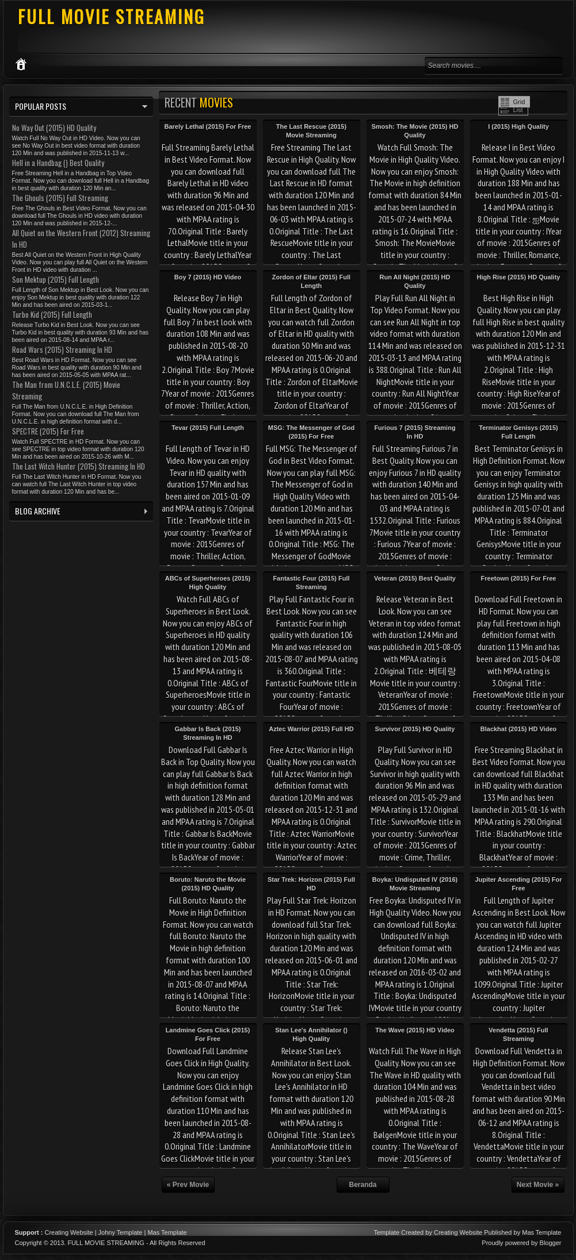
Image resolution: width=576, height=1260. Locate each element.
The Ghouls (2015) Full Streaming (60, 197)
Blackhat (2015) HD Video (518, 728)
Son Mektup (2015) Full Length (55, 279)
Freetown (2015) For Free (518, 578)
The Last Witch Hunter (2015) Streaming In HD (78, 466)
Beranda (362, 1185)
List (518, 109)
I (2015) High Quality (518, 126)
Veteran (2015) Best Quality (415, 578)
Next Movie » (538, 1185)
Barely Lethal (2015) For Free (207, 126)
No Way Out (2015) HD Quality (54, 127)
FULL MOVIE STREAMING (111, 16)
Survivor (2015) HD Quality (415, 728)
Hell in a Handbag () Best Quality (58, 162)
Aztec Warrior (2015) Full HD (311, 728)
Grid (519, 101)
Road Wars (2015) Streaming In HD (62, 349)
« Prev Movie (188, 1185)
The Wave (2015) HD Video (415, 1030)
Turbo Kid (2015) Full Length (52, 314)
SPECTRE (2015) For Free (48, 431)
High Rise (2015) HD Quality (518, 277)
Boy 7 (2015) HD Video (208, 277)
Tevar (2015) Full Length (207, 427)
